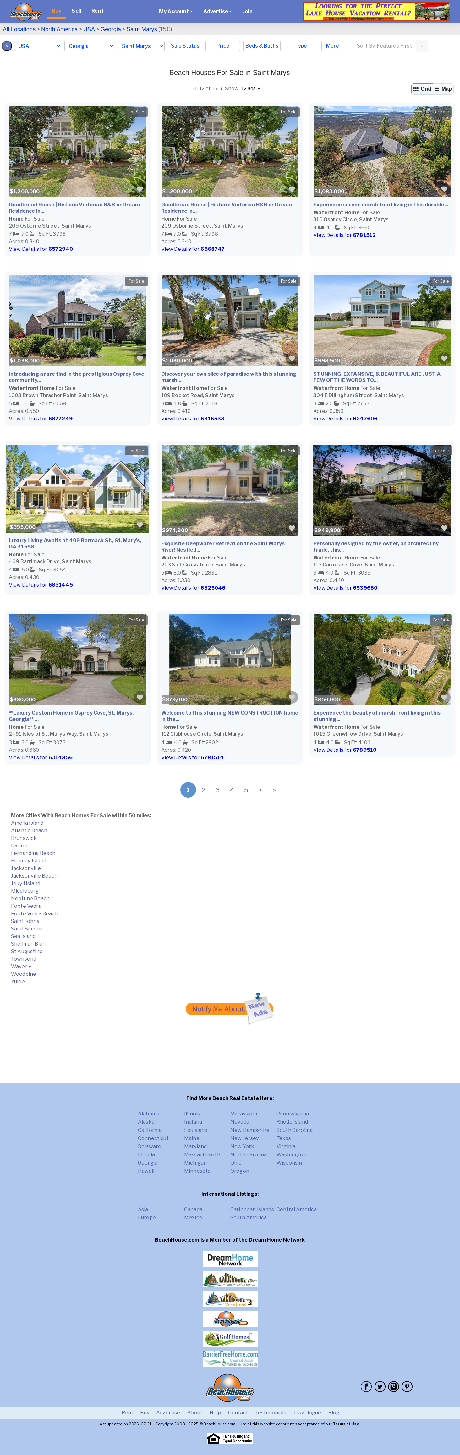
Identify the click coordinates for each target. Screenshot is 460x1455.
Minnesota (197, 1171)
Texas (284, 1138)
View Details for (41, 249)
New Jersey (244, 1138)
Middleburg (25, 891)
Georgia (111, 29)
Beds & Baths (261, 46)
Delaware (149, 1146)
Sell (76, 11)
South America (248, 1218)
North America (59, 29)
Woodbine (23, 974)
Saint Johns (25, 921)
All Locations (19, 29)
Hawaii (146, 1171)
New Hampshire (250, 1130)
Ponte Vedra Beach (34, 914)
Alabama (148, 1114)
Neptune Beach (30, 899)
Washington (292, 1155)
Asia (143, 1209)
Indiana (193, 1122)
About (195, 1413)
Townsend (23, 959)
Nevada (239, 1122)
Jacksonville (26, 868)
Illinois (192, 1114)
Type (301, 46)
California (150, 1130)
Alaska (146, 1122)
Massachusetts (203, 1155)
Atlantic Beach (29, 831)
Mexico (193, 1218)
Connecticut (153, 1138)
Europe (147, 1218)
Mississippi (243, 1114)
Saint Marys (142, 29)
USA (89, 29)
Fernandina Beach (33, 853)
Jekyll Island (25, 883)
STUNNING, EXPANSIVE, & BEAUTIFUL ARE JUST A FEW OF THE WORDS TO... (377, 377)
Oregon (239, 1171)
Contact (238, 1413)
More (332, 46)
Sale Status (185, 46)
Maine (192, 1138)
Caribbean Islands (252, 1209)
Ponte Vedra (26, 906)
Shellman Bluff (28, 944)
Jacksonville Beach (34, 876)
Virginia (286, 1146)
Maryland (195, 1146)
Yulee (18, 982)
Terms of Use (346, 1424)
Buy (56, 11)
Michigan (195, 1163)
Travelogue (307, 1413)
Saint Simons (27, 929)
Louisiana (195, 1130)
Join (247, 11)
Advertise (168, 1413)
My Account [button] (174, 11)
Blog (334, 1413)
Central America (297, 1209)
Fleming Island (28, 861)
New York (242, 1146)
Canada (193, 1209)
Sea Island (23, 936)
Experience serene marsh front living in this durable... (380, 205)
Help (215, 1413)
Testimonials (270, 1413)
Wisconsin (289, 1163)
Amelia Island (27, 823)
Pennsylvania (293, 1114)
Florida (146, 1155)
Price (222, 46)
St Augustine (27, 951)
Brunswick (24, 838)
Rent (97, 11)
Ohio (236, 1163)
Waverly (21, 966)
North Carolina (248, 1155)
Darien (19, 846)
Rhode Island (292, 1122)
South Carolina (295, 1130)
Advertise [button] (215, 11)
